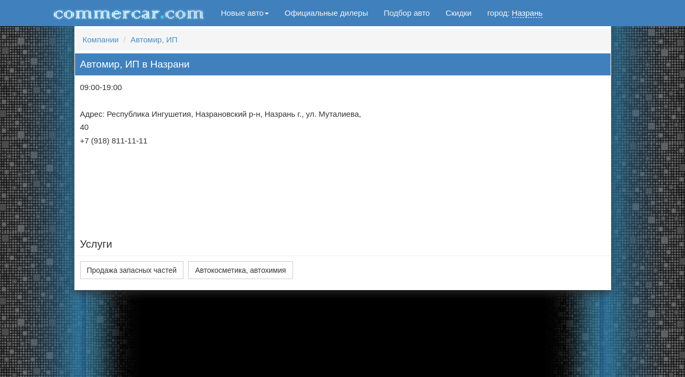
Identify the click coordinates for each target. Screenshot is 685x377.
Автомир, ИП (154, 39)
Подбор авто (407, 12)
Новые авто (245, 12)
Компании (101, 39)
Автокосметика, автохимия (240, 270)
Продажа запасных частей (132, 270)
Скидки (458, 12)
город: (515, 13)
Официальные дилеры (326, 12)
